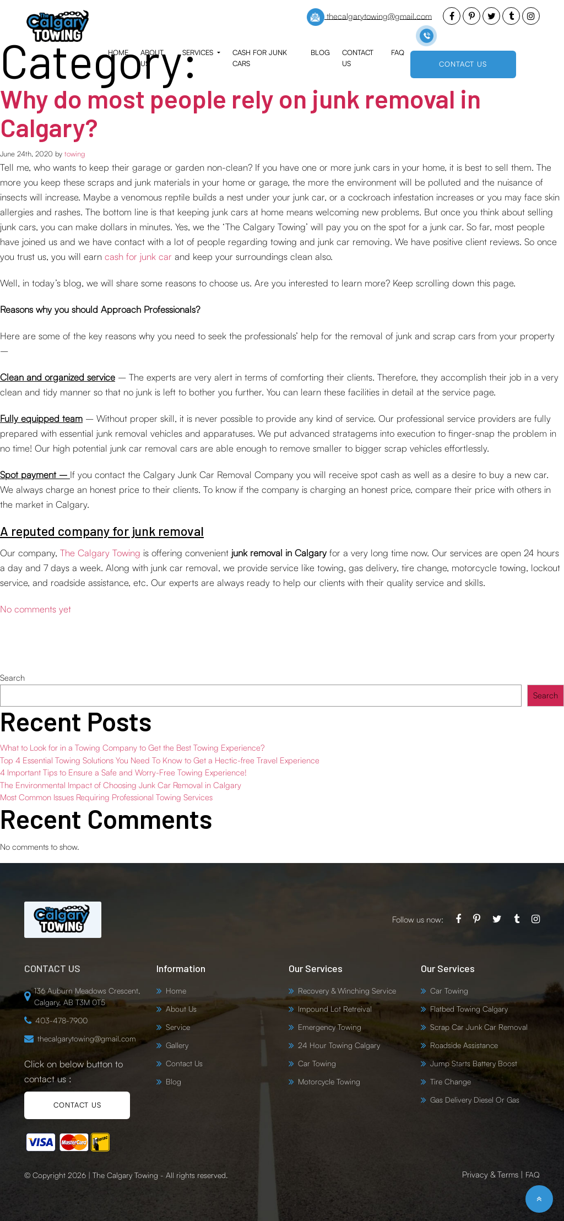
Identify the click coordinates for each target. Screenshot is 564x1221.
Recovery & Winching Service (347, 990)
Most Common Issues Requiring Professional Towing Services (106, 797)
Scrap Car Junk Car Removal (479, 1027)
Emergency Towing (329, 1027)
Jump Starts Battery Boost (473, 1063)
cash (115, 256)
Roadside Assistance (464, 1045)
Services (198, 52)
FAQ (397, 52)
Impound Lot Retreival (335, 1008)
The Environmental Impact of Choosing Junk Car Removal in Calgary (120, 785)
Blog (320, 52)
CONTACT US (463, 63)
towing (74, 153)
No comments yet (35, 609)
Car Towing (317, 1063)
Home (118, 52)
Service (178, 1027)
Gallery (177, 1045)
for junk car (149, 256)
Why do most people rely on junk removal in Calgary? (248, 112)
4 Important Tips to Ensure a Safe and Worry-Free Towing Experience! (123, 772)
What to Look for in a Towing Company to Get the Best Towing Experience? (132, 747)
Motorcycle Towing (329, 1081)
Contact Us (357, 58)
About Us (152, 58)
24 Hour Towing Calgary (339, 1045)
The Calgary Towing (100, 552)
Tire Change (450, 1081)
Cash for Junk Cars (259, 58)
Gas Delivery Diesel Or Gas (474, 1099)
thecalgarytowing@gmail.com (369, 17)
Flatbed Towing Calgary (469, 1008)
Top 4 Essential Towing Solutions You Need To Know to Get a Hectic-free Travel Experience (159, 760)
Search (12, 677)
